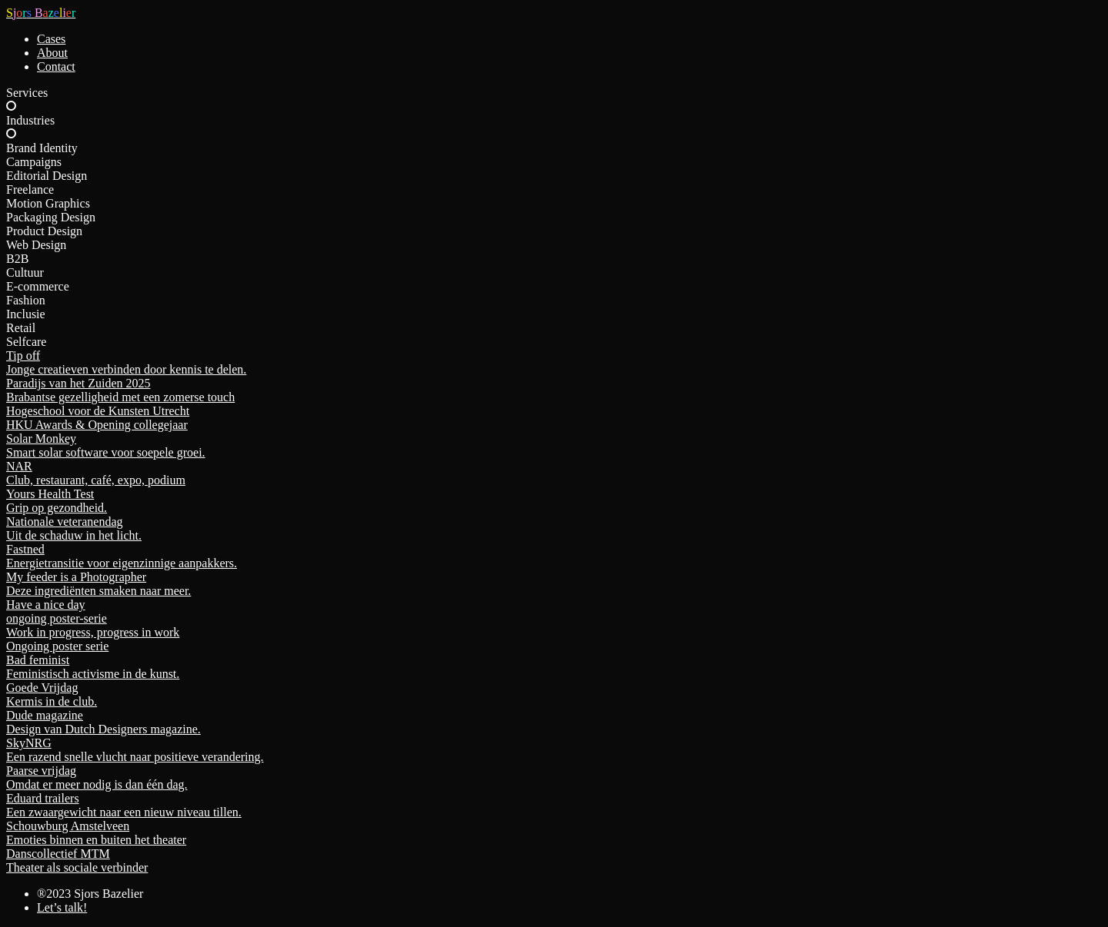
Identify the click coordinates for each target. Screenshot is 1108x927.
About (52, 52)
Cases (51, 38)
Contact (56, 66)
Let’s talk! (62, 907)
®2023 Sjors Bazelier (90, 893)
